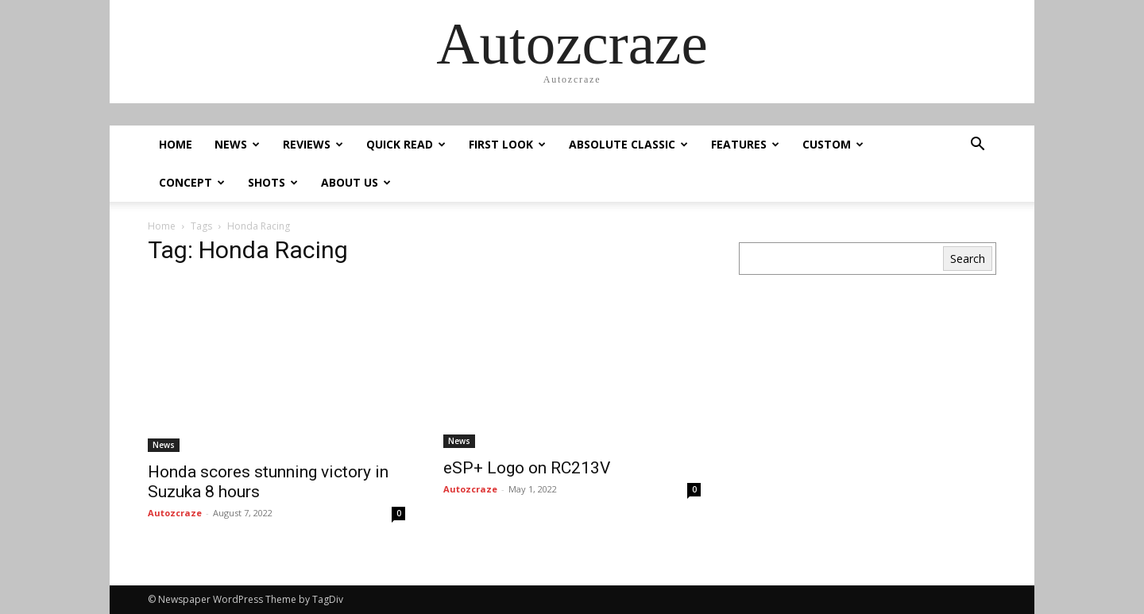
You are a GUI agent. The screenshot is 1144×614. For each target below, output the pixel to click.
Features (745, 144)
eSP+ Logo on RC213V (528, 467)
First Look (507, 144)
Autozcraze (175, 513)
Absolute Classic (628, 144)
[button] (977, 145)
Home (175, 144)
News (237, 144)
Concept (192, 182)
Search (967, 258)
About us (356, 182)
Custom (833, 144)
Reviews (313, 144)
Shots (273, 182)
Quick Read (406, 144)
